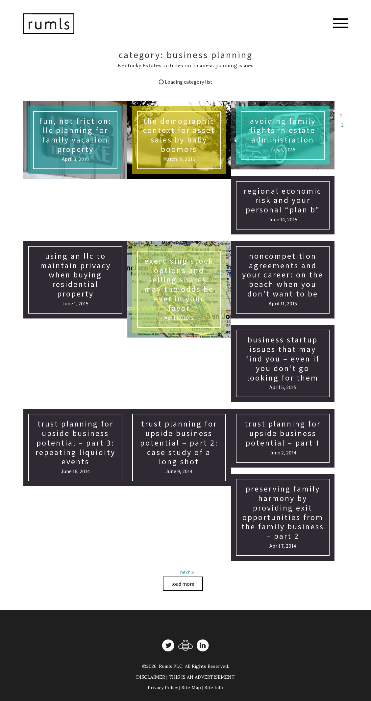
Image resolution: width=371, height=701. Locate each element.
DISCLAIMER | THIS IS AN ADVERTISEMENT (185, 677)
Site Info (214, 687)
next (187, 572)
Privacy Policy (163, 687)
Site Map (191, 687)
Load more (182, 584)
